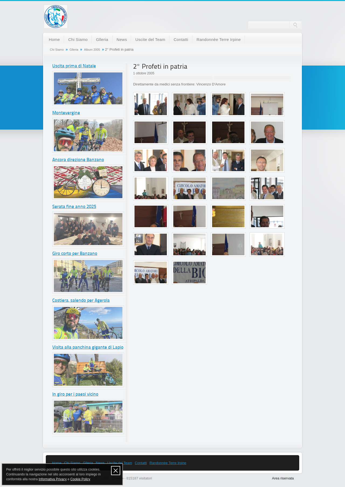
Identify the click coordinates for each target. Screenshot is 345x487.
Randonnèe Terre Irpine (218, 39)
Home (54, 39)
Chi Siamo (78, 39)
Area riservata (283, 478)
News (122, 39)
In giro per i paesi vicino (75, 394)
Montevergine (66, 113)
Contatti (181, 39)
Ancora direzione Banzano (78, 160)
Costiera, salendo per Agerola (81, 300)
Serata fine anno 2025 (74, 207)
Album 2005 (92, 49)
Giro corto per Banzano (74, 253)
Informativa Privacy (53, 479)
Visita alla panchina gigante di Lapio (87, 347)
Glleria (102, 39)
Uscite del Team (150, 39)
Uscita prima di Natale (74, 66)
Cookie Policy (80, 479)
